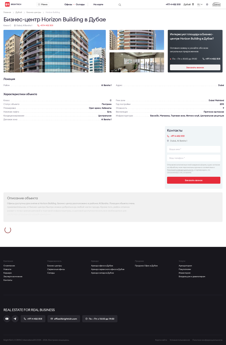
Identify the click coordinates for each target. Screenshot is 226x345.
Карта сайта (161, 340)
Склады (80, 4)
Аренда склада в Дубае (102, 273)
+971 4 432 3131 (173, 4)
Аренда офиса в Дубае (102, 265)
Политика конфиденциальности (207, 340)
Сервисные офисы (56, 269)
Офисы (68, 4)
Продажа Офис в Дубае (146, 265)
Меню (42, 4)
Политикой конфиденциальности (180, 170)
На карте (98, 4)
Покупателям (185, 269)
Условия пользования (180, 340)
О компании (9, 265)
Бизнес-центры (54, 265)
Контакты (7, 280)
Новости (7, 269)
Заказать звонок (195, 67)
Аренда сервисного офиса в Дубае (107, 269)
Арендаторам (185, 265)
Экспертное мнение (12, 276)
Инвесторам (185, 273)
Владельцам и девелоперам (192, 276)
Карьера (7, 273)
